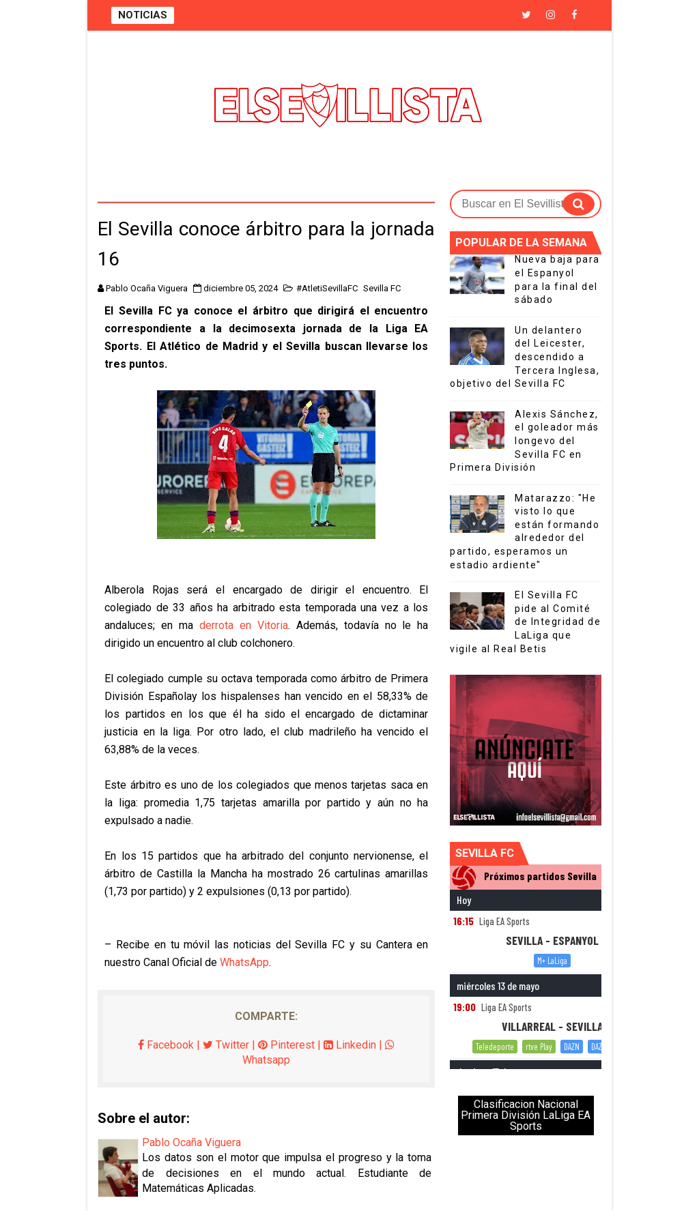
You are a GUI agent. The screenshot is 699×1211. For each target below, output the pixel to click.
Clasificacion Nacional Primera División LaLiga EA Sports (525, 1115)
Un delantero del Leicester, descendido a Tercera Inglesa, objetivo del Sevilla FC (524, 357)
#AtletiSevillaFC (327, 288)
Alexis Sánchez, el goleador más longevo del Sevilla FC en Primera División (524, 441)
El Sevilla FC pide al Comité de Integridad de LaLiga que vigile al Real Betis (525, 621)
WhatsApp (244, 962)
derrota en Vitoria (243, 625)
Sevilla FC (382, 288)
